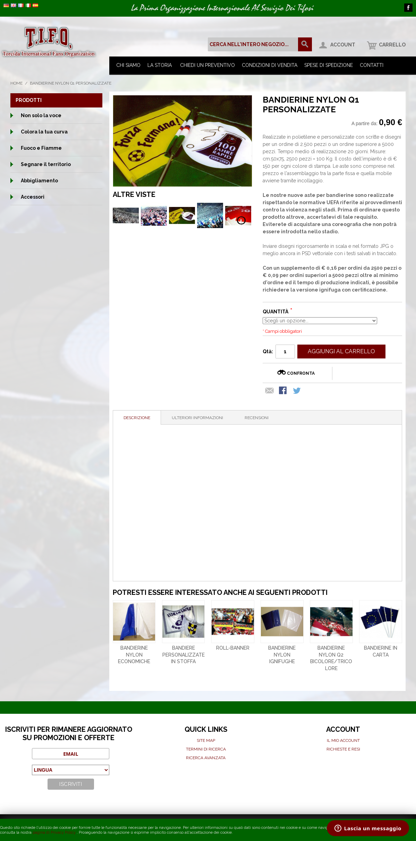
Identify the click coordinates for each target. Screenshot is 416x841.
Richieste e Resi (343, 749)
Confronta (301, 373)
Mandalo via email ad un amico (269, 391)
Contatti (371, 65)
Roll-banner (232, 648)
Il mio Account (343, 740)
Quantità (275, 311)
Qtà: (268, 351)
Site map (206, 740)
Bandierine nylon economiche (134, 654)
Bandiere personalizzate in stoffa (183, 654)
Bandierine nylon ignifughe (282, 654)
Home (16, 83)
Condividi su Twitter (297, 391)
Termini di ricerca (206, 749)
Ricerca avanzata (206, 757)
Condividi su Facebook (283, 391)
